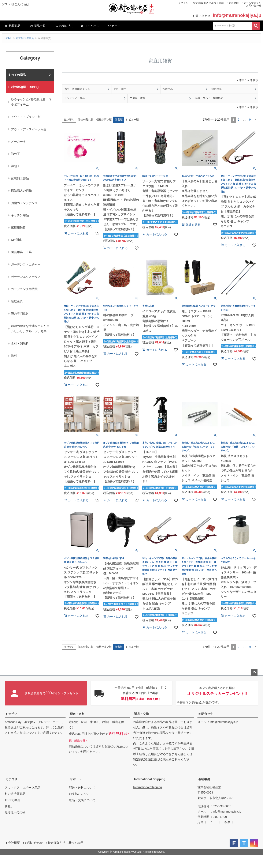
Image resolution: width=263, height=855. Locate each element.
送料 (14, 355)
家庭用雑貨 (18, 227)
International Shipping (149, 779)
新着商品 (12, 25)
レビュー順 (132, 119)
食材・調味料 (20, 343)
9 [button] (250, 119)
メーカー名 (18, 141)
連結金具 (17, 301)
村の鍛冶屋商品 (15, 793)
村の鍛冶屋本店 (25, 38)
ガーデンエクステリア (26, 276)
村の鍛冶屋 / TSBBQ (25, 87)
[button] (255, 120)
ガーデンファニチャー (26, 264)
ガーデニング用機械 (24, 289)
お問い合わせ (253, 5)
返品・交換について (82, 800)
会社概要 (204, 779)
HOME (8, 38)
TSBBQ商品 (13, 800)
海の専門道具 (20, 313)
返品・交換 (141, 714)
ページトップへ (254, 672)
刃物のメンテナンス (24, 203)
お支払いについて (81, 793)
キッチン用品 (20, 215)
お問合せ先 (205, 714)
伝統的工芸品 (20, 178)
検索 (256, 26)
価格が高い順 (104, 119)
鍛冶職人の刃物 (21, 190)
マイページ (90, 25)
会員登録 (234, 2)
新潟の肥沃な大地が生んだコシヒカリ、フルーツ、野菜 (30, 328)
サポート (76, 779)
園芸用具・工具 (21, 252)
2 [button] (238, 119)
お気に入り (64, 25)
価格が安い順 (85, 119)
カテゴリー (12, 779)
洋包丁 (15, 166)
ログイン (183, 2)
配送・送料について (82, 787)
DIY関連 (16, 239)
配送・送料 (77, 714)
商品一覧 (38, 25)
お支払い (11, 714)
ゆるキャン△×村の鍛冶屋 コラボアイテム (31, 102)
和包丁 (15, 153)
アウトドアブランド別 (26, 116)
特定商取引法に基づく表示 (208, 2)
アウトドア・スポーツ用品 (29, 129)
